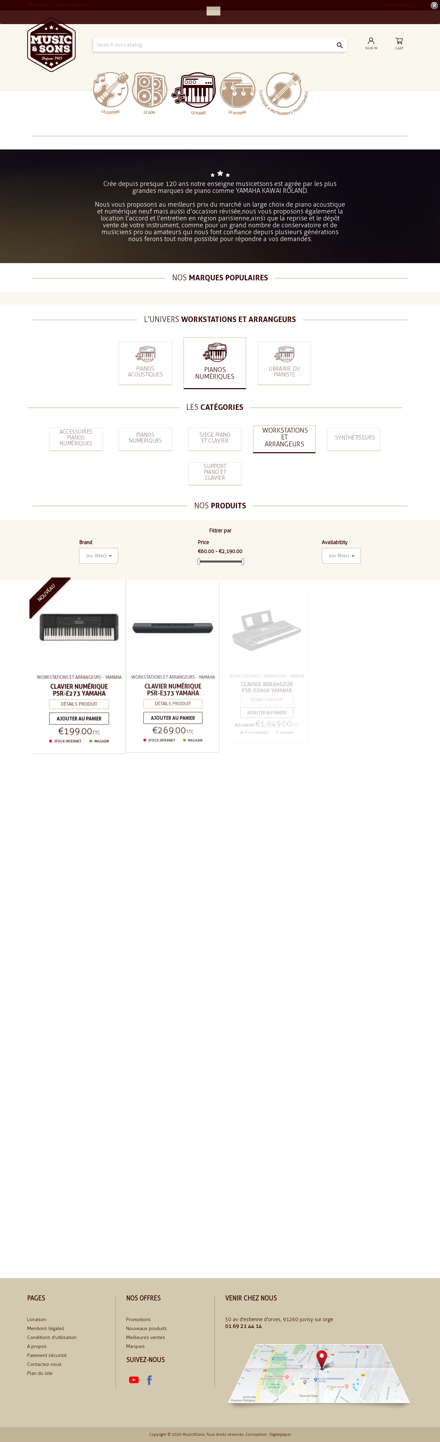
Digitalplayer (280, 1434)
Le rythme (238, 93)
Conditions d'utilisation (51, 1337)
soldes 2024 (329, 93)
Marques (135, 1346)
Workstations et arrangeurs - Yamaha (79, 677)
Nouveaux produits (146, 1328)
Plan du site (40, 1373)
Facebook (149, 1380)
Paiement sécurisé (47, 1355)
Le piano (193, 93)
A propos (36, 1346)
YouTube (134, 1380)
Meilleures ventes (145, 1337)
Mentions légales (45, 1328)
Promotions (138, 1319)
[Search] (220, 45)
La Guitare (111, 93)
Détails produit (79, 703)
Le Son (149, 93)
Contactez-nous (44, 1364)
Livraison (36, 1319)
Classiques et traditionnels (284, 93)
